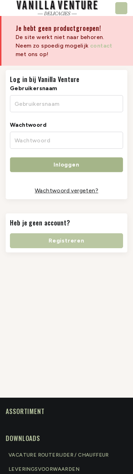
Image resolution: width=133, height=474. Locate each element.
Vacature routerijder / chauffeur (59, 455)
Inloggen (66, 164)
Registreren (66, 240)
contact (101, 45)
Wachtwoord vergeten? (66, 190)
